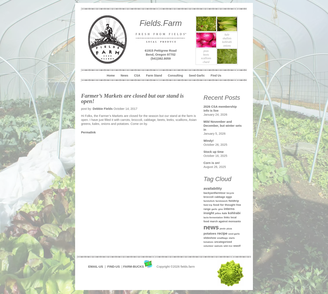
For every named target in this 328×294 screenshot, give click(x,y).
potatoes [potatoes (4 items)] (210, 233)
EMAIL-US (95, 266)
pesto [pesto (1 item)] (223, 228)
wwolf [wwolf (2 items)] (237, 245)
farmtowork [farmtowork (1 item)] (221, 201)
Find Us (216, 75)
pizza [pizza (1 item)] (229, 228)
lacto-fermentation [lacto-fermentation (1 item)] (213, 217)
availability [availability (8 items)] (213, 188)
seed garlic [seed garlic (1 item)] (234, 234)
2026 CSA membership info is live (220, 108)
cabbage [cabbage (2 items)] (219, 197)
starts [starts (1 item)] (232, 238)
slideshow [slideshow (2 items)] (210, 237)
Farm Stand (154, 75)
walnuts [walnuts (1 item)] (218, 246)
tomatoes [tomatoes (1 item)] (208, 242)
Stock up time (214, 151)
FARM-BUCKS (138, 266)
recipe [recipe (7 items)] (222, 233)
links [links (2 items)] (227, 217)
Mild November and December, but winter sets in (223, 125)
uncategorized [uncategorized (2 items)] (223, 241)
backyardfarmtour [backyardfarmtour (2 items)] (215, 193)
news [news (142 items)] (211, 227)
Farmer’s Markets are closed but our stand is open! (132, 99)
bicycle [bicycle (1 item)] (230, 193)
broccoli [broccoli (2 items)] (209, 197)
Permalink (88, 132)
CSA (137, 75)
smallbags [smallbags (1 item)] (222, 238)
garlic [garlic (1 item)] (214, 209)
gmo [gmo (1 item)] (220, 209)
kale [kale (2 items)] (224, 213)
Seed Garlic (197, 75)
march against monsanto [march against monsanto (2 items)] (225, 221)
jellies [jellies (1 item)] (218, 213)
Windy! (209, 140)
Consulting (175, 75)
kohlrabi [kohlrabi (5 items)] (234, 213)
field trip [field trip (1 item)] (208, 205)
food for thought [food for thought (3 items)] (224, 204)
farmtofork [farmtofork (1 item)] (209, 201)
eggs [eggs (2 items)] (229, 197)
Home (111, 75)
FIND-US (114, 266)
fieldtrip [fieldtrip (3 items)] (233, 200)
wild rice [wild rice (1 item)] (227, 246)
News (124, 75)
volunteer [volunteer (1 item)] (209, 246)
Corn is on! (212, 163)
